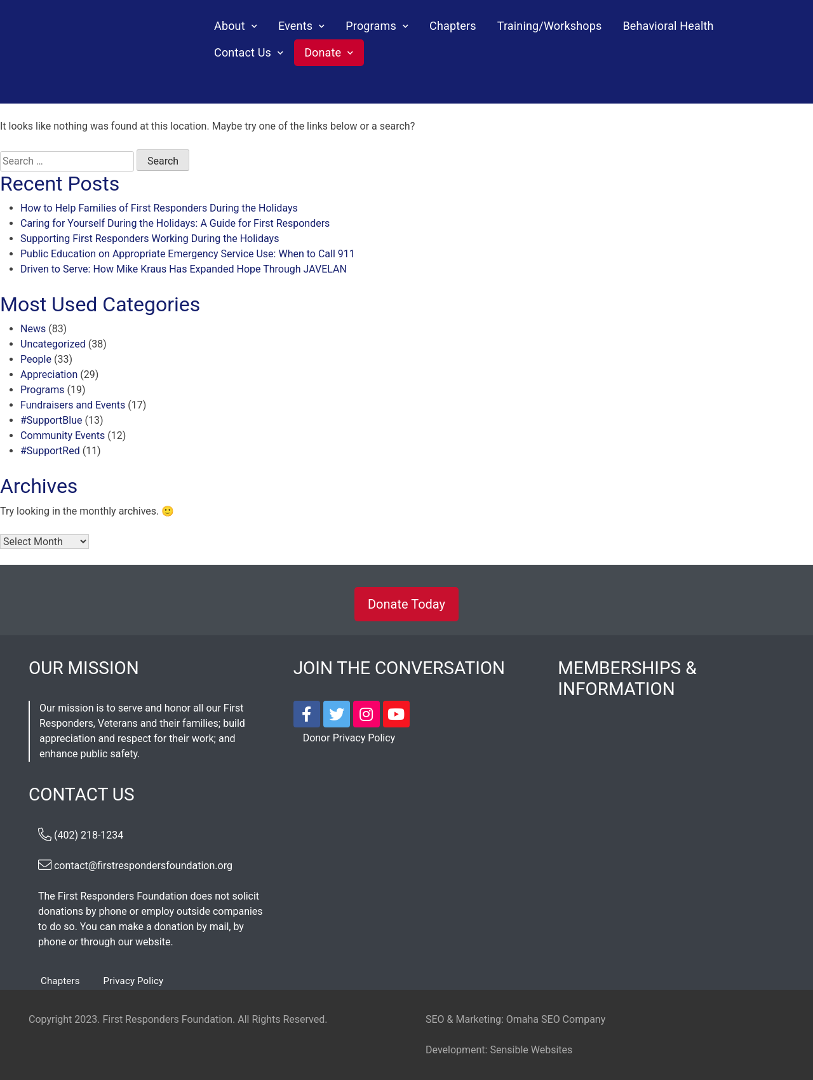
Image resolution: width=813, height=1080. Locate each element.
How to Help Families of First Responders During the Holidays (159, 208)
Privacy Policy (134, 981)
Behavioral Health (667, 25)
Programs (371, 25)
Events (295, 25)
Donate (322, 52)
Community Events (62, 435)
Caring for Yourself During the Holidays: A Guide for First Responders (175, 223)
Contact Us (242, 52)
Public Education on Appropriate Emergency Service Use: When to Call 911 (187, 254)
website (152, 942)
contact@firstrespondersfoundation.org (143, 866)
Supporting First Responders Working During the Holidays (149, 239)
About (229, 25)
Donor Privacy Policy (349, 738)
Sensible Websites (531, 1050)
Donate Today (406, 604)
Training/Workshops (549, 25)
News (33, 329)
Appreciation (48, 374)
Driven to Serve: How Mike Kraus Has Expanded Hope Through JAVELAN (183, 269)
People (35, 359)
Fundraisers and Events (72, 405)
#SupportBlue (51, 420)
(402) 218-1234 (88, 835)
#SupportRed (50, 451)
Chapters (452, 25)
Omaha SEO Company (555, 1019)
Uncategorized (53, 344)
